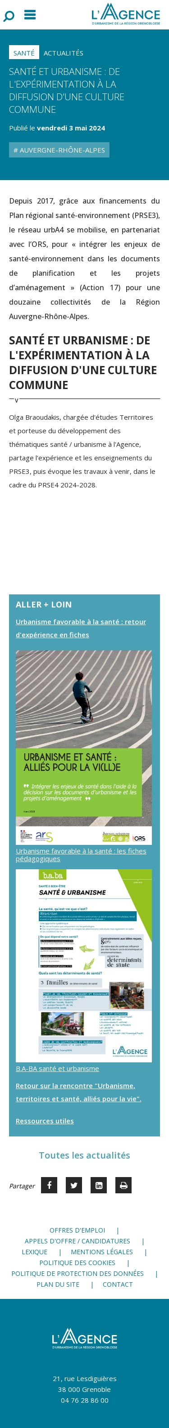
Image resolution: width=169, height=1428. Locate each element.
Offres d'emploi (77, 1230)
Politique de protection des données (77, 1273)
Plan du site (58, 1284)
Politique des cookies (77, 1262)
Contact (118, 1284)
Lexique (34, 1251)
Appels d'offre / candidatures (77, 1241)
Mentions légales (102, 1251)
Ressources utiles (45, 1120)
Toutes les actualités (84, 1155)
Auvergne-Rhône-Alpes (61, 149)
